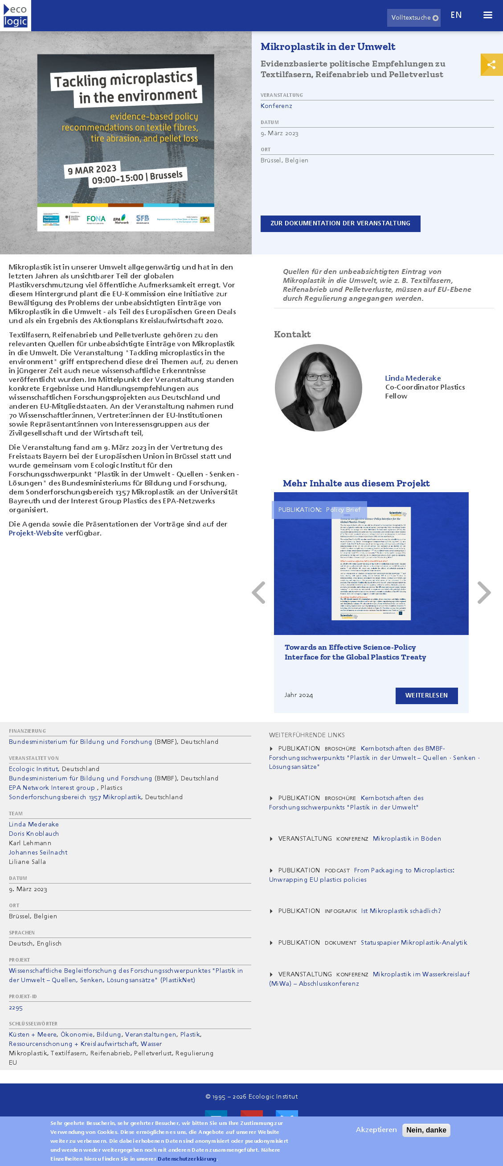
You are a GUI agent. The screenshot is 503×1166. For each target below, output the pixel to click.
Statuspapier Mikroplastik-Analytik (414, 943)
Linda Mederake (34, 825)
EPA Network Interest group (52, 788)
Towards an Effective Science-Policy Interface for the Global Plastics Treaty (356, 652)
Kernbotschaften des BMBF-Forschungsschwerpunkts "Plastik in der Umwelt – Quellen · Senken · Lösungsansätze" (374, 758)
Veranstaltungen (150, 1035)
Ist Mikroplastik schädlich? (401, 911)
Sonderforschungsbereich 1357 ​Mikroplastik (75, 797)
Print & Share (492, 65)
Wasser (151, 1044)
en (456, 15)
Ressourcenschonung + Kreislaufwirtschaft (73, 1044)
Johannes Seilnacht (38, 853)
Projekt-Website (36, 533)
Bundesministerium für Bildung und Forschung (81, 742)
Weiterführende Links (307, 735)
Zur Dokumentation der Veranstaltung (341, 223)
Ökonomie (77, 1035)
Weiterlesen (426, 696)
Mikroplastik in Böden (407, 839)
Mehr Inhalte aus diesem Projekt (356, 483)
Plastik (190, 1035)
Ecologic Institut (33, 769)
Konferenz (277, 106)
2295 (16, 1007)
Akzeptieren (376, 1130)
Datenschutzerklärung (187, 1159)
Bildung (109, 1035)
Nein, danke (426, 1130)
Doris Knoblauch (34, 834)
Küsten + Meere (33, 1035)
